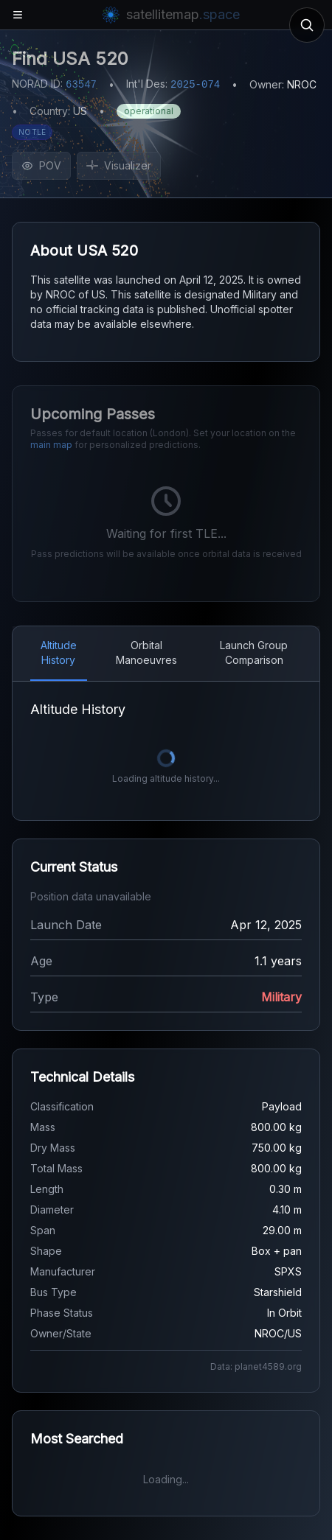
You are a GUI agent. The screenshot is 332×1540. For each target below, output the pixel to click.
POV (41, 165)
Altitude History (59, 652)
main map (51, 444)
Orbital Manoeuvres (146, 652)
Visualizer (118, 165)
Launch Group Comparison (254, 652)
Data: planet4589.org (256, 1366)
